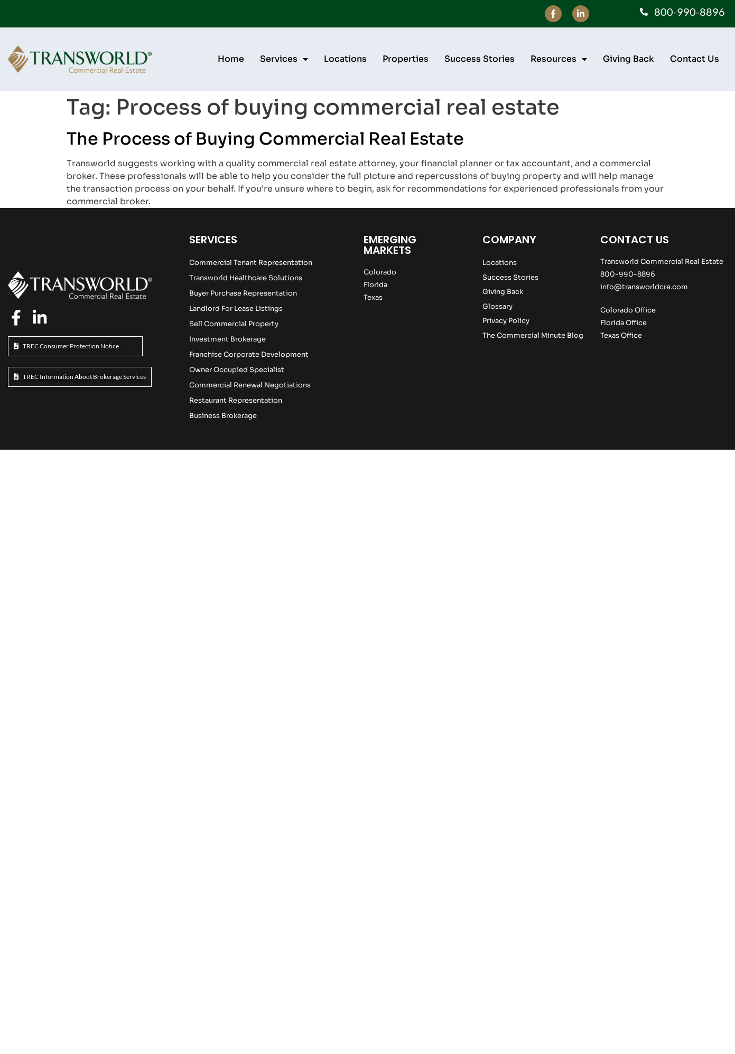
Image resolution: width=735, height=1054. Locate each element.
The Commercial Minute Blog (532, 335)
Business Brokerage (223, 415)
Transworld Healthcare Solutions (245, 277)
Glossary (497, 306)
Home (231, 58)
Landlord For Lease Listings (236, 308)
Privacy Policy (505, 320)
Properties (406, 58)
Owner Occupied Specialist (236, 369)
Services (284, 59)
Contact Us (694, 58)
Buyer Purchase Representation (243, 293)
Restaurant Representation (235, 400)
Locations (345, 58)
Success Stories (479, 58)
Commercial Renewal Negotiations (250, 385)
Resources (559, 59)
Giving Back (628, 58)
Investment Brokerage (227, 339)
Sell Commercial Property (233, 323)
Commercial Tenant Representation (250, 262)
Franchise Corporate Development (249, 354)
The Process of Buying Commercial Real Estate (265, 138)
